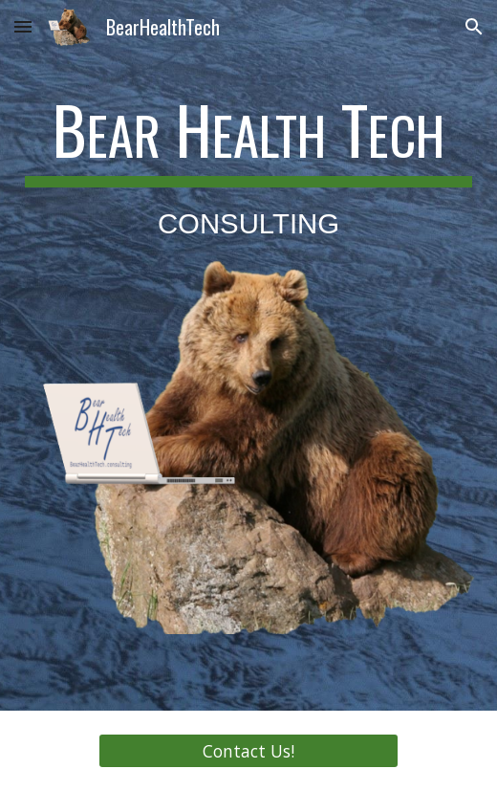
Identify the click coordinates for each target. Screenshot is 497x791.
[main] (249, 168)
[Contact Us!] (249, 751)
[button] (23, 26)
